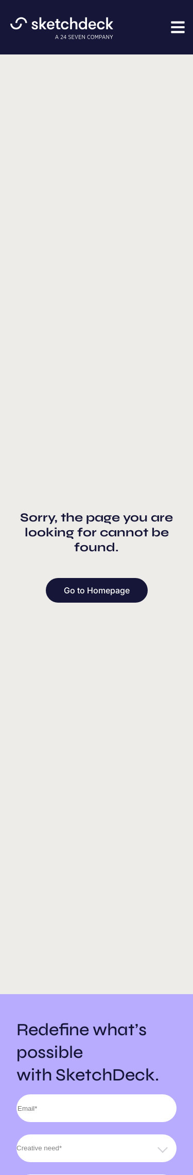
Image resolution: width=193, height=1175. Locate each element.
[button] (178, 27)
